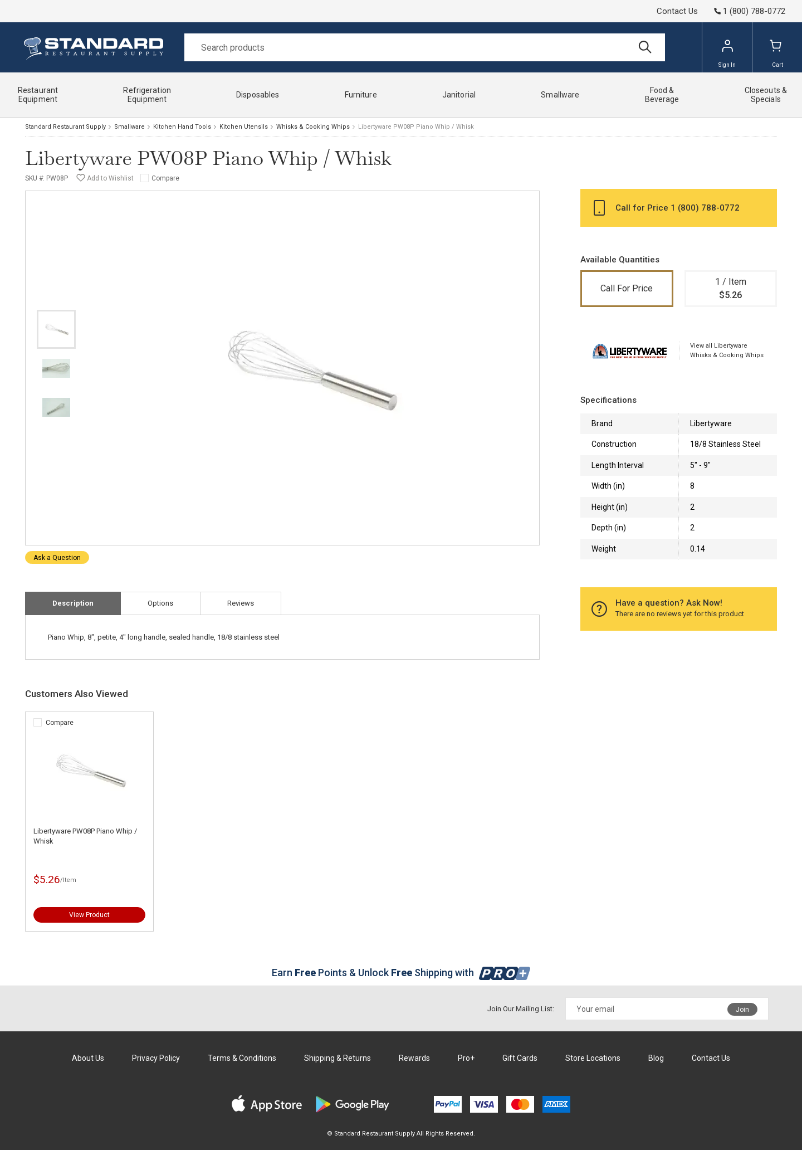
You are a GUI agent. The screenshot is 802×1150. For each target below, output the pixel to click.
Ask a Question (57, 558)
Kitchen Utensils (243, 126)
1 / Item (731, 289)
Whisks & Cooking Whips (313, 126)
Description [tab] (73, 603)
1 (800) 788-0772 (705, 208)
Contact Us (677, 11)
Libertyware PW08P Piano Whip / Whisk (85, 836)
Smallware (129, 126)
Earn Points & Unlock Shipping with (401, 972)
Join (742, 1009)
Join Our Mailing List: (520, 1009)
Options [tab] (160, 603)
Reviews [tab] (240, 603)
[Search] (424, 47)
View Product (89, 915)
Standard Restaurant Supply (65, 126)
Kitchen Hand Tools (182, 126)
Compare (165, 178)
